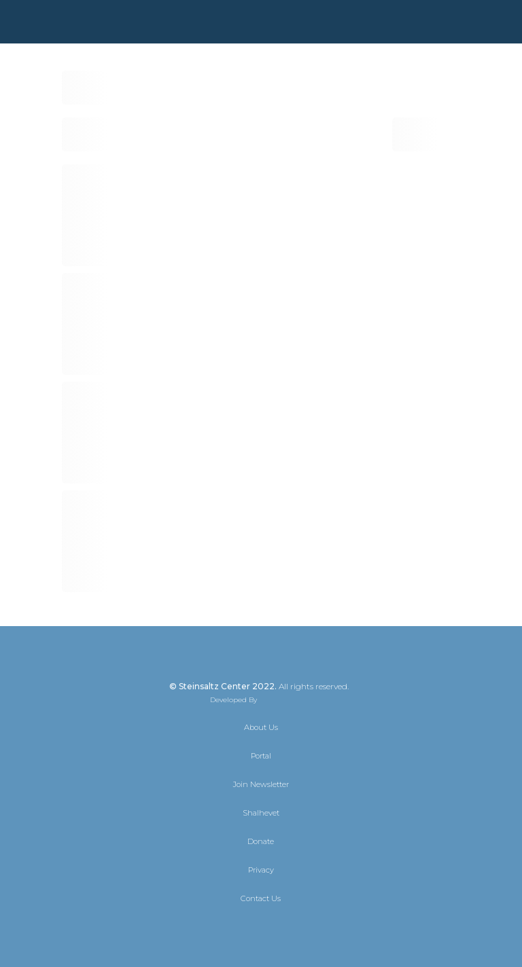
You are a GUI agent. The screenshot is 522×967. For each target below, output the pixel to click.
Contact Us (261, 898)
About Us (261, 727)
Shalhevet (261, 813)
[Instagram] (273, 927)
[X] (224, 927)
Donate (260, 841)
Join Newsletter (261, 784)
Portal (261, 756)
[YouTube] (297, 927)
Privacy (261, 870)
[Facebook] (249, 927)
